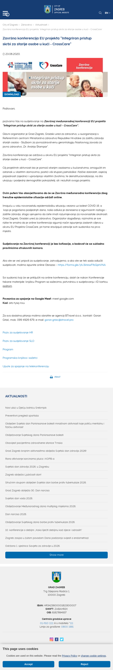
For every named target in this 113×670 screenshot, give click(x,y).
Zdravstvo (26, 24)
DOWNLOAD (11, 94)
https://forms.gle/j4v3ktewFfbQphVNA (82, 265)
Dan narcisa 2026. (16, 514)
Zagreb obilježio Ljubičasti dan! (23, 474)
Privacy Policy (69, 655)
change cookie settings (93, 655)
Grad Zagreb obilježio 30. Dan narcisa (27, 490)
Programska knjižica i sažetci (20, 357)
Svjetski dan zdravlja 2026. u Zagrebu (27, 466)
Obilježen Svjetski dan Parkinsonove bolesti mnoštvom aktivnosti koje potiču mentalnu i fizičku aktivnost (54, 425)
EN (107, 12)
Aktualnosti (41, 24)
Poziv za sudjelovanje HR (18, 332)
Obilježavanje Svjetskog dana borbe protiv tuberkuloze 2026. (40, 522)
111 (71, 623)
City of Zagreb (10, 24)
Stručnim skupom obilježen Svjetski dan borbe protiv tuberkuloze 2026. (45, 482)
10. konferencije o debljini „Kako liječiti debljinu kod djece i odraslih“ (43, 530)
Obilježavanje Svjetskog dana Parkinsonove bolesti (34, 435)
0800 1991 (67, 626)
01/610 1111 (46, 623)
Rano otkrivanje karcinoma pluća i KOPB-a (29, 458)
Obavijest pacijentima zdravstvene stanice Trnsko (33, 443)
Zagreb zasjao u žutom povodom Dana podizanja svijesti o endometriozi (47, 538)
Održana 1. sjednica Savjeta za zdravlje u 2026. (32, 545)
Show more (57, 554)
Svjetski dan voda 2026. (19, 498)
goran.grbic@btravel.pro (59, 319)
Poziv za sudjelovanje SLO (18, 341)
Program (8, 349)
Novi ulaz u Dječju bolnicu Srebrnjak (26, 407)
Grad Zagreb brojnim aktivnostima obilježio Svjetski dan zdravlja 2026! (45, 450)
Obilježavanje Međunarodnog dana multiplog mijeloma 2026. (40, 506)
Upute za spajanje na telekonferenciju (26, 366)
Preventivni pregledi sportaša (22, 415)
